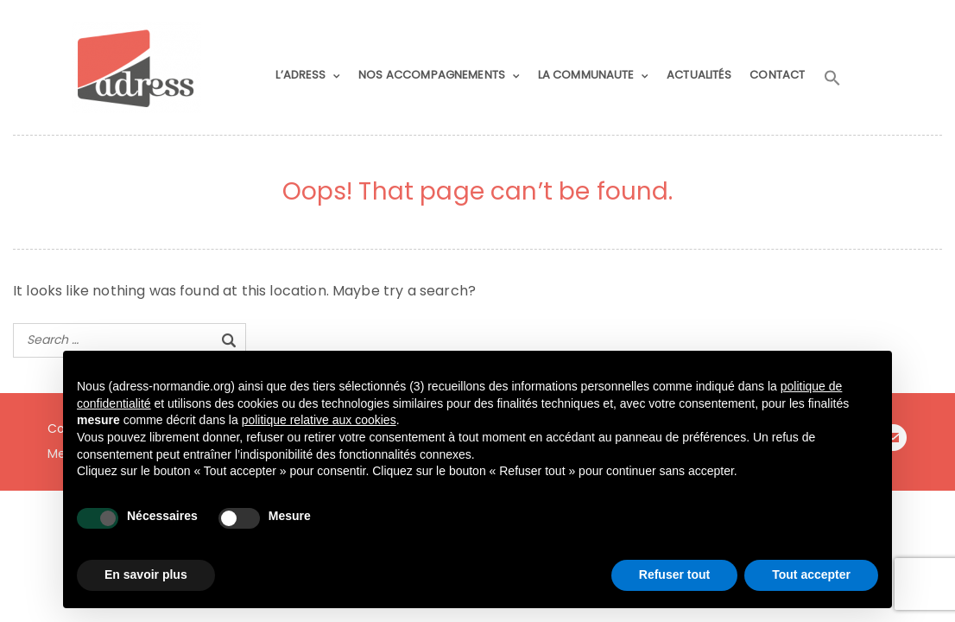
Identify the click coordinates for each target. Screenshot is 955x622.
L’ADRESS (300, 75)
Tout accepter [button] (811, 574)
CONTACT (777, 75)
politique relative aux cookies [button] (319, 420)
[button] (832, 78)
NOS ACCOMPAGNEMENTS (431, 75)
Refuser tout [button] (674, 574)
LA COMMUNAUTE (586, 75)
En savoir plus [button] (145, 574)
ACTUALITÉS (699, 75)
